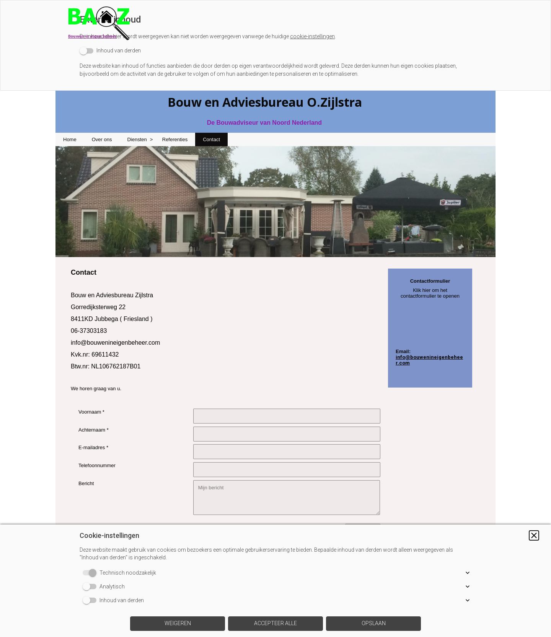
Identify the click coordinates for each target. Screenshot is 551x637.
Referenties (174, 139)
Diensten (137, 139)
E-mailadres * (93, 447)
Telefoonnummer (97, 465)
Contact (211, 139)
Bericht (86, 483)
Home (70, 139)
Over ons (102, 139)
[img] (275, 21)
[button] (534, 535)
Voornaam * (91, 412)
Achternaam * (93, 430)
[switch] (110, 51)
